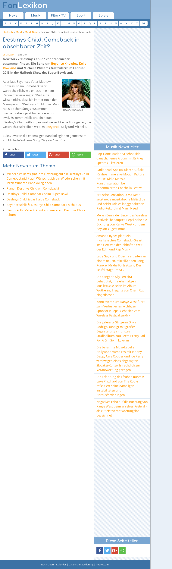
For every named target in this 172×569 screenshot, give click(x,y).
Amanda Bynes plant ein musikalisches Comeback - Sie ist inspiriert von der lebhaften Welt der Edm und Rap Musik (119, 242)
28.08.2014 (8, 54)
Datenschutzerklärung (81, 564)
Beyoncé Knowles (64, 63)
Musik (35, 15)
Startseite (8, 32)
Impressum (102, 564)
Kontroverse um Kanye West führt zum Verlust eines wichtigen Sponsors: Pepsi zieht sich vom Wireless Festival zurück (120, 308)
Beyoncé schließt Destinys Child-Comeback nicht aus (44, 205)
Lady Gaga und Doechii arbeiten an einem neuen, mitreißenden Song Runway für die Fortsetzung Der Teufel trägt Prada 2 (121, 263)
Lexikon (25, 6)
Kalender (61, 564)
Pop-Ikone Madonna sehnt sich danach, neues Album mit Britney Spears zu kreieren (119, 158)
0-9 (143, 23)
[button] (13, 155)
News (13, 15)
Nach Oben (47, 564)
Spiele (103, 15)
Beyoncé (53, 127)
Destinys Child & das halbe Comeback (33, 199)
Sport (81, 15)
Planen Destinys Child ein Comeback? (33, 188)
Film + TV (58, 15)
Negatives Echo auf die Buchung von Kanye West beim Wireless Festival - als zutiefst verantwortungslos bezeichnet (122, 408)
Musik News (31, 32)
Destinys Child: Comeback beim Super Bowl (37, 194)
